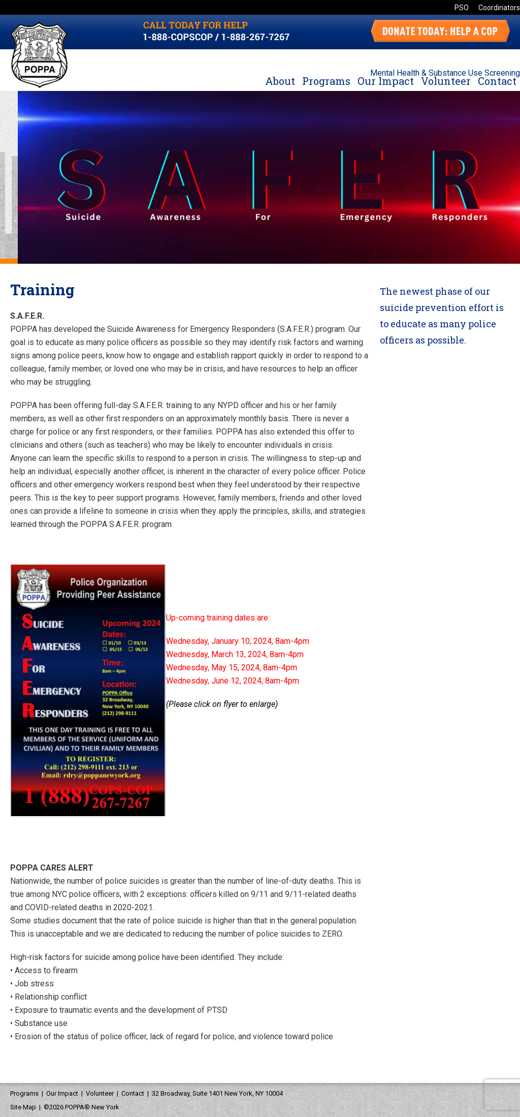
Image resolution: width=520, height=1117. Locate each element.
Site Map (23, 1107)
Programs (326, 80)
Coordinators (499, 8)
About (280, 80)
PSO (461, 8)
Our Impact (386, 80)
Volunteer (446, 80)
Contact (497, 80)
